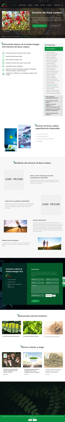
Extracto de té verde (51, 74)
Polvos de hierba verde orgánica (52, 114)
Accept (34, 420)
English (60, 1)
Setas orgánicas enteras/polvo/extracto (52, 97)
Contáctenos (57, 5)
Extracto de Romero (51, 63)
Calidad (36, 5)
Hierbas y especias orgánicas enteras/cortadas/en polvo (53, 106)
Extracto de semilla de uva (52, 84)
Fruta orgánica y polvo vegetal (52, 101)
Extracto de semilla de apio (52, 71)
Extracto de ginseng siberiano (53, 87)
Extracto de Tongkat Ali (51, 55)
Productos (14, 5)
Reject (30, 420)
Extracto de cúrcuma (51, 68)
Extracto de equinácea (51, 77)
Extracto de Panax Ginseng (52, 66)
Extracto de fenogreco (51, 57)
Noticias (49, 5)
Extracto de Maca (50, 88)
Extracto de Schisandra (51, 65)
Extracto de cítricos (51, 82)
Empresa (30, 5)
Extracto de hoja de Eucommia (53, 80)
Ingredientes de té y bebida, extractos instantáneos (53, 109)
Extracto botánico (15, 36)
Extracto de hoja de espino (52, 54)
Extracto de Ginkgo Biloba (52, 73)
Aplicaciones (22, 5)
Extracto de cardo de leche (52, 79)
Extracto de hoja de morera (52, 60)
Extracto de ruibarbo (51, 76)
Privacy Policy (32, 418)
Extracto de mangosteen (52, 62)
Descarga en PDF (54, 26)
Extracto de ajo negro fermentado (54, 93)
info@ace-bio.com (6, 1)
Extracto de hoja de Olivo (52, 58)
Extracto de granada (51, 69)
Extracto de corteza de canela (53, 90)
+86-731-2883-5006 (22, 1)
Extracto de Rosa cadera (25, 36)
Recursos (43, 5)
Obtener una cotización (40, 26)
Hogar (4, 36)
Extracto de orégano (51, 52)
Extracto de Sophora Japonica (53, 91)
